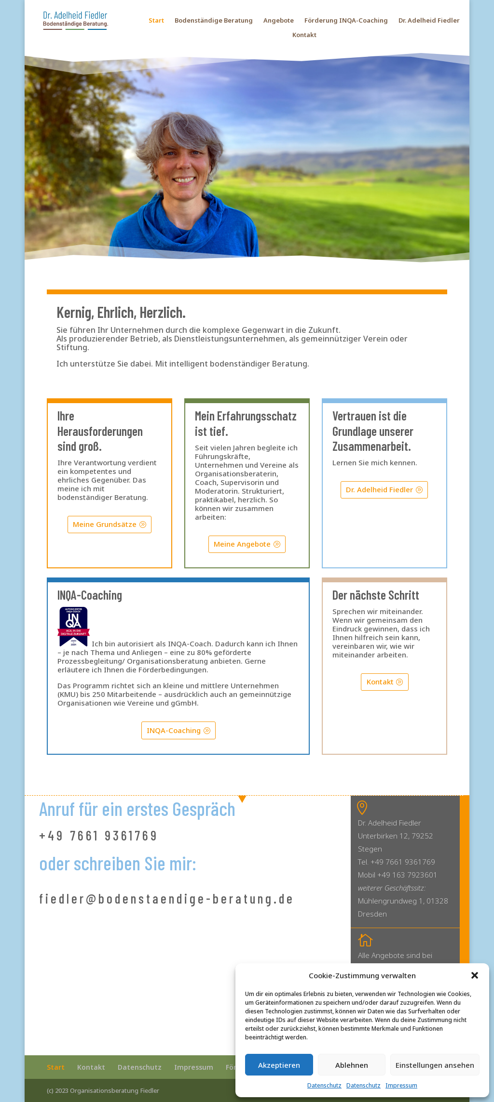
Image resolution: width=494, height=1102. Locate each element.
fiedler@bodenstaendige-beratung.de (167, 898)
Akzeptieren (279, 1065)
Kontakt (304, 35)
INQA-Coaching (174, 730)
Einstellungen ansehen (435, 1065)
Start (156, 21)
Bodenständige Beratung (214, 21)
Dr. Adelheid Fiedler (429, 21)
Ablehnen (351, 1065)
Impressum (401, 1085)
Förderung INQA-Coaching (346, 21)
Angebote (278, 21)
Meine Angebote (242, 544)
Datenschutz (324, 1085)
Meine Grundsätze (105, 524)
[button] (475, 975)
